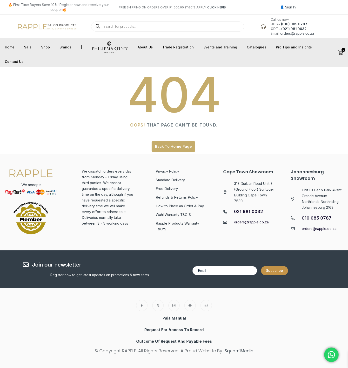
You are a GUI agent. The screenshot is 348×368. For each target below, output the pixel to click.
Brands (65, 47)
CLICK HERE (216, 7)
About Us (145, 47)
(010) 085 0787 (294, 24)
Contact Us (14, 62)
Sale (28, 47)
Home (9, 47)
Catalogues (256, 47)
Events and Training (220, 47)
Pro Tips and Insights (294, 47)
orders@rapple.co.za (297, 33)
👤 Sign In (288, 7)
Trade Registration (178, 47)
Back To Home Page (173, 146)
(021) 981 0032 (294, 29)
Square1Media (239, 351)
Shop (45, 47)
